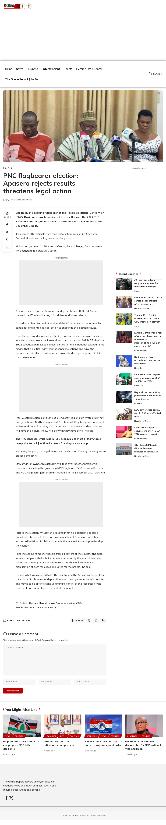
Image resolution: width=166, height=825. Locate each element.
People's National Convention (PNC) (36, 607)
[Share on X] (7, 232)
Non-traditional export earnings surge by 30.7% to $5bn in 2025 (148, 379)
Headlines (139, 309)
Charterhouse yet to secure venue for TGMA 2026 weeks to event (147, 432)
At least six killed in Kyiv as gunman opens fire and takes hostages (148, 283)
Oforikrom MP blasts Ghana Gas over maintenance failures (146, 450)
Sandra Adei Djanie (25, 199)
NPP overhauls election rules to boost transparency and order (103, 750)
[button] (155, 74)
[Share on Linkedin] (7, 247)
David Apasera (57, 602)
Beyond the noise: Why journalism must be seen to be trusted (147, 397)
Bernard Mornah (38, 602)
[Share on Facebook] (7, 224)
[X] (11, 803)
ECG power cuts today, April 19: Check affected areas (147, 415)
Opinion (138, 405)
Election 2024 (74, 602)
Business (138, 387)
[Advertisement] (83, 36)
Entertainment (141, 351)
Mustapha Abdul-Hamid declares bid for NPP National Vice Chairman (143, 750)
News (149, 309)
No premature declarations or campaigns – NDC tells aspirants (20, 750)
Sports (137, 291)
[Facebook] (6, 803)
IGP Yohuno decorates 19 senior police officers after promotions (148, 301)
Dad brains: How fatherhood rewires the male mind (147, 361)
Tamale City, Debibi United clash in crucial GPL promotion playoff (147, 319)
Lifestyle (138, 369)
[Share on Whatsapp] (7, 240)
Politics (7, 168)
